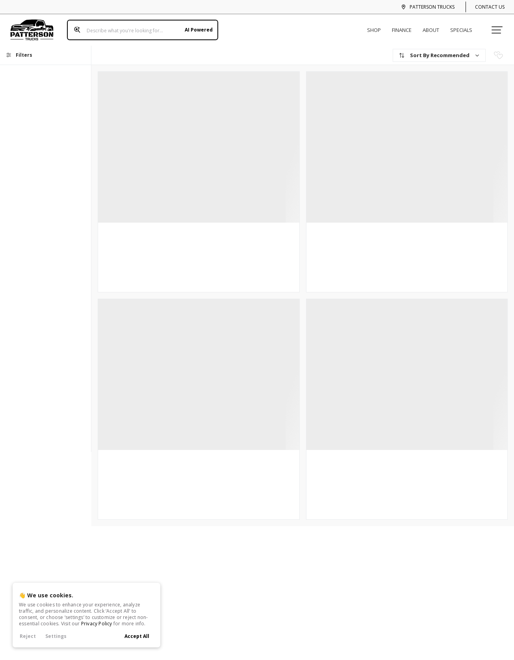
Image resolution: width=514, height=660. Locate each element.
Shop (377, 26)
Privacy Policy (96, 623)
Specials (464, 26)
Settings (56, 636)
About (434, 26)
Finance (405, 26)
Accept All (136, 636)
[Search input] (139, 26)
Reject (28, 636)
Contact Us (490, 7)
